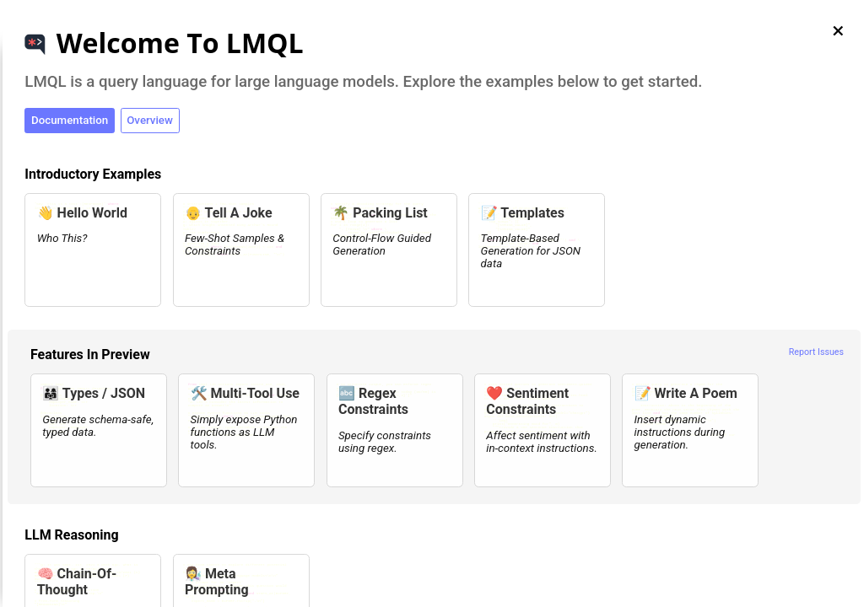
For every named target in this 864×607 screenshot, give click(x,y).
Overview (150, 120)
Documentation (69, 120)
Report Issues (816, 351)
